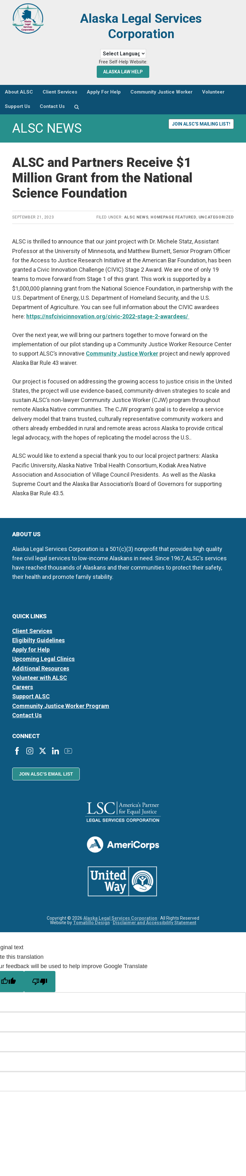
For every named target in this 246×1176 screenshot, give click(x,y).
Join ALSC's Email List (46, 774)
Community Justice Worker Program (60, 706)
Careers (22, 687)
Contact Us (27, 715)
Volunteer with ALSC (39, 677)
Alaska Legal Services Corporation (140, 26)
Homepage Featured (173, 217)
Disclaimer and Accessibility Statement (154, 922)
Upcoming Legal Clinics (43, 658)
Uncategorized (216, 217)
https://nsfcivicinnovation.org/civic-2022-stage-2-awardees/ (107, 316)
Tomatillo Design (91, 922)
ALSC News (136, 217)
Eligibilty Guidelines (38, 640)
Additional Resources (40, 668)
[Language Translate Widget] (123, 53)
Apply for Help (31, 649)
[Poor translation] (39, 981)
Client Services (32, 631)
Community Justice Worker (122, 353)
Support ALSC (31, 696)
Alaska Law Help (123, 71)
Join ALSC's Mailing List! (201, 124)
